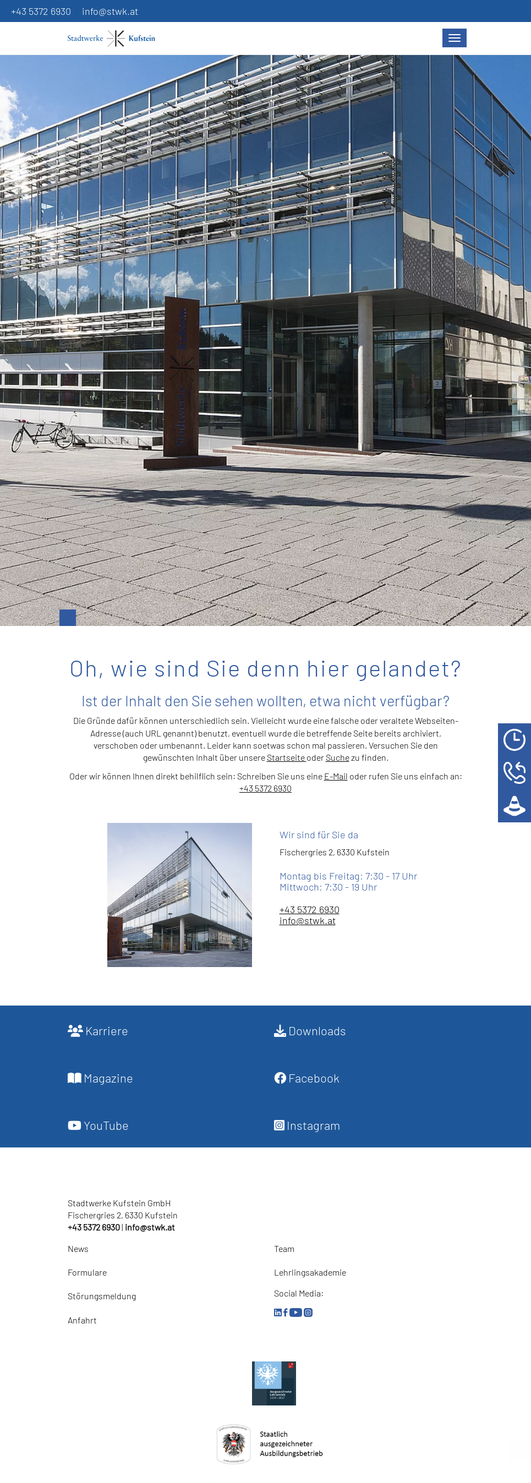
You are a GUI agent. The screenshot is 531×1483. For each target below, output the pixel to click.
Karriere (98, 1030)
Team (284, 1248)
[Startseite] (117, 38)
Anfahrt (82, 1320)
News (78, 1248)
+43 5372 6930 (41, 11)
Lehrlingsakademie (310, 1272)
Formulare (87, 1272)
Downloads (310, 1030)
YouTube (98, 1125)
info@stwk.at (110, 11)
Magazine (100, 1077)
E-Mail (336, 776)
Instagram (307, 1125)
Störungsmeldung (102, 1295)
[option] (265, 329)
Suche (337, 757)
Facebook (307, 1077)
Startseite (286, 757)
